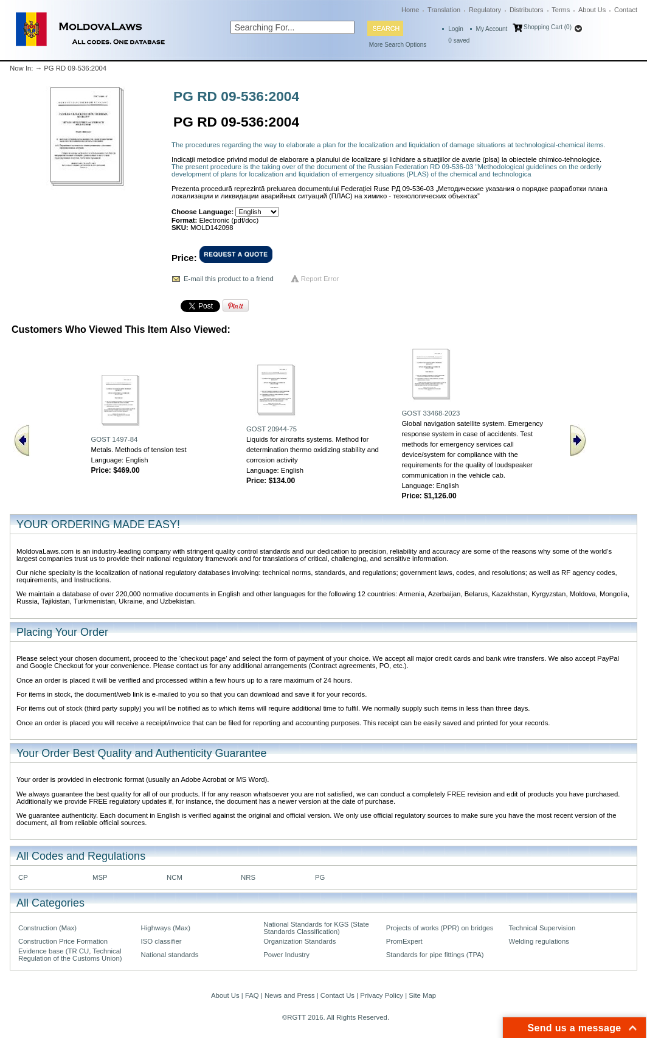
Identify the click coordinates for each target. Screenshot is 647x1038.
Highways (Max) (165, 928)
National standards (170, 954)
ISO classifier (161, 941)
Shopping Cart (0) (548, 27)
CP (23, 877)
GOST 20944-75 (271, 429)
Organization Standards (299, 941)
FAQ (252, 995)
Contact (625, 9)
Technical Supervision (541, 928)
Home (410, 9)
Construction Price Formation (63, 941)
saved (458, 40)
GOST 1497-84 (114, 439)
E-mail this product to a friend (229, 278)
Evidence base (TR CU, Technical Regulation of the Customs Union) (70, 954)
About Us (592, 9)
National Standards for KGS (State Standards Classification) (316, 928)
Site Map (422, 995)
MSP (100, 877)
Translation (443, 9)
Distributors (527, 9)
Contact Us (337, 995)
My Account (492, 29)
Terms (561, 9)
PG (320, 877)
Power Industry (286, 954)
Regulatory (485, 9)
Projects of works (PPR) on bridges (440, 928)
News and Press (290, 995)
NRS (248, 877)
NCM (174, 877)
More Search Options (398, 44)
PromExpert (404, 941)
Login (455, 29)
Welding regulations (538, 941)
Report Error (320, 278)
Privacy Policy (381, 995)
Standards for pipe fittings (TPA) (435, 954)
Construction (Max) (47, 928)
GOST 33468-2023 (430, 413)
